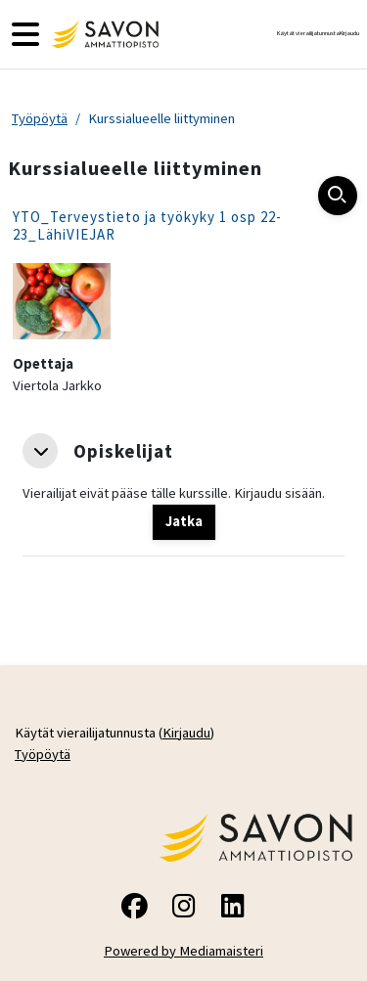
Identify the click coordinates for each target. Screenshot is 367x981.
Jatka (184, 521)
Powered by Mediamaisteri (183, 950)
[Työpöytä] (103, 34)
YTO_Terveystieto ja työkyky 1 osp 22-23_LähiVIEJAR (147, 225)
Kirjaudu (349, 33)
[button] (40, 450)
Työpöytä (40, 118)
